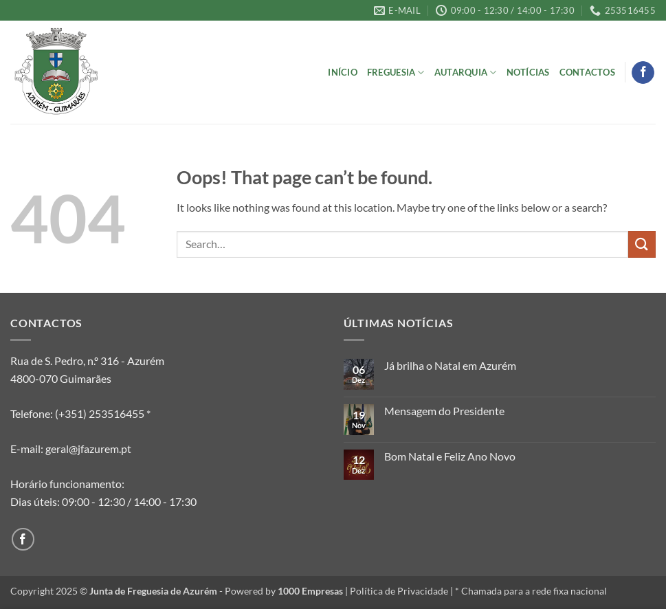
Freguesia (396, 72)
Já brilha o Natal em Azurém (450, 365)
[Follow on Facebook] (643, 73)
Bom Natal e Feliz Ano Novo (449, 456)
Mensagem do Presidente (444, 410)
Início (342, 72)
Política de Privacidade (399, 591)
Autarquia (465, 72)
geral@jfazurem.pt (88, 448)
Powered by (284, 591)
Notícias (528, 72)
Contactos (587, 72)
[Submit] (642, 244)
